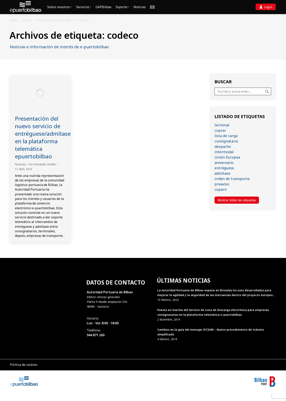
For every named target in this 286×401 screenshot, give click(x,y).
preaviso (221, 192)
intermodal (224, 160)
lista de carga (226, 143)
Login (268, 15)
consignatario (226, 149)
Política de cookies (23, 373)
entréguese (224, 176)
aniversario (224, 170)
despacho (222, 154)
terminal (221, 133)
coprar (220, 138)
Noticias (20, 172)
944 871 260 (95, 343)
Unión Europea (227, 165)
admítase (222, 181)
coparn (220, 197)
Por (42, 172)
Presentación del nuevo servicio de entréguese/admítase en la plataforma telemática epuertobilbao (43, 145)
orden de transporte (232, 186)
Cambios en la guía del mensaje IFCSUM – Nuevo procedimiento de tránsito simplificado (210, 340)
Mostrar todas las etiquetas (237, 208)
